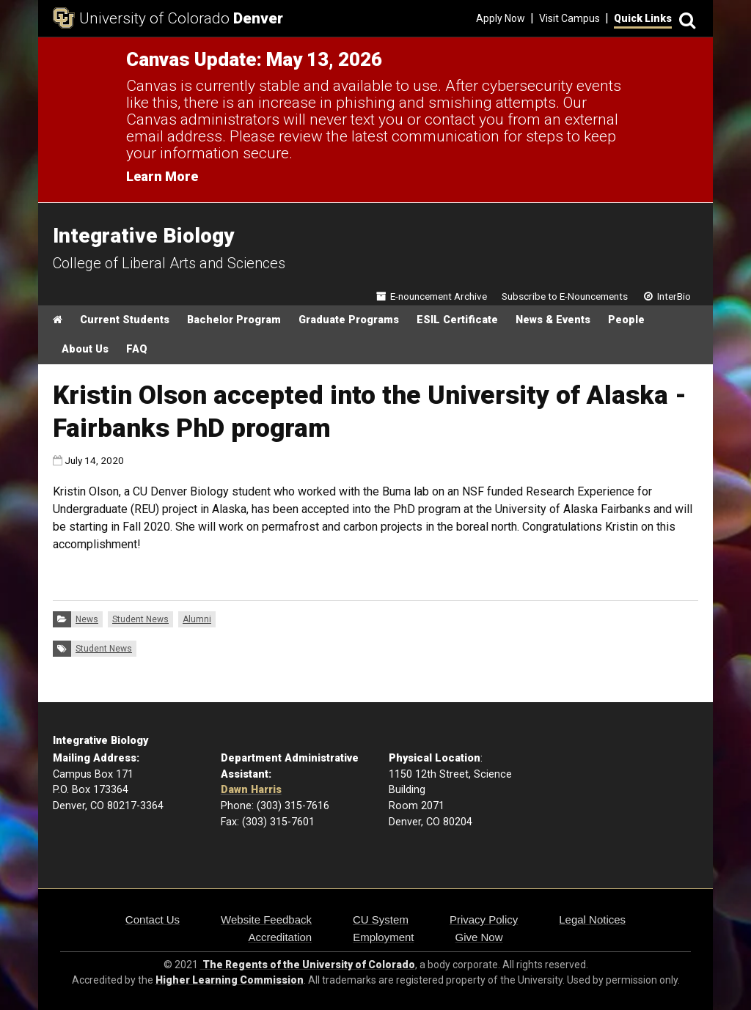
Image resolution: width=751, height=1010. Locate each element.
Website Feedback (266, 919)
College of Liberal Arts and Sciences (169, 263)
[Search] (685, 19)
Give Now (479, 937)
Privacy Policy (484, 919)
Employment (383, 937)
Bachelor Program (234, 320)
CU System (381, 919)
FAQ (136, 349)
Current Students (124, 320)
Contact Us (152, 919)
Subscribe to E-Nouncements (565, 296)
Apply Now (500, 18)
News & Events (553, 320)
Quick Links (643, 18)
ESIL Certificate (457, 320)
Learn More (162, 176)
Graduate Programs (348, 320)
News (87, 619)
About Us (85, 349)
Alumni (197, 619)
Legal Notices (592, 919)
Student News (140, 619)
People (626, 320)
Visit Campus (569, 18)
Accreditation (280, 937)
